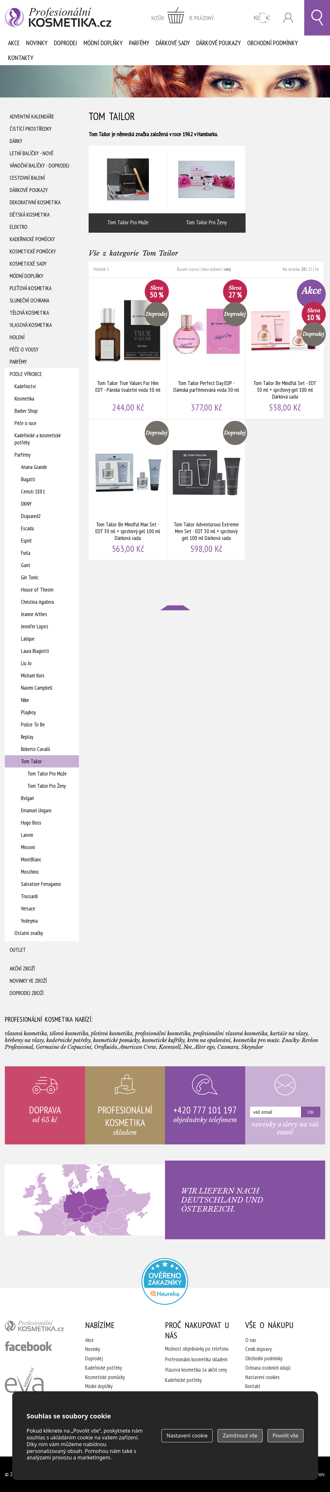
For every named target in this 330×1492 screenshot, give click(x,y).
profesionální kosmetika (37, 1327)
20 (303, 269)
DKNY (26, 503)
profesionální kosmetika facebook (28, 1346)
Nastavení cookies (262, 1377)
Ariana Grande (34, 467)
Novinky (36, 43)
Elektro (18, 226)
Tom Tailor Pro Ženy (46, 785)
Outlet (18, 949)
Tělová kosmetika (29, 312)
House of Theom (37, 589)
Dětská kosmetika (30, 214)
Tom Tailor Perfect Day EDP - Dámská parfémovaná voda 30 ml (206, 348)
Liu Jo (26, 663)
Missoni (28, 847)
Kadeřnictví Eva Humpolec (24, 1387)
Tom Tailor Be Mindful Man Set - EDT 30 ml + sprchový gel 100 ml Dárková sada (128, 489)
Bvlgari (27, 798)
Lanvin (27, 834)
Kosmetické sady (28, 263)
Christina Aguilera (37, 601)
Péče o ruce (25, 423)
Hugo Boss (31, 822)
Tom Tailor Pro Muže (47, 773)
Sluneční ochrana (29, 300)
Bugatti (28, 479)
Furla (25, 552)
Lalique (27, 638)
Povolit (285, 1435)
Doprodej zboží (27, 993)
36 (317, 269)
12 (310, 269)
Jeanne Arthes (34, 614)
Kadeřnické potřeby (103, 1367)
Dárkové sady (173, 43)
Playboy (28, 712)
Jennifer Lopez (34, 626)
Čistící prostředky (31, 128)
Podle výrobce (26, 374)
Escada (27, 528)
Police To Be (33, 724)
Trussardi (29, 896)
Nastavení (187, 1435)
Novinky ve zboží (28, 980)
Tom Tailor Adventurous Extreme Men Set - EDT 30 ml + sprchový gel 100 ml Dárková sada (206, 489)
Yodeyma (29, 920)
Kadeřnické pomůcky (32, 239)
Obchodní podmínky (272, 43)
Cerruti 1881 (33, 491)
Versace (28, 908)
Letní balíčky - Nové (31, 153)
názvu (194, 269)
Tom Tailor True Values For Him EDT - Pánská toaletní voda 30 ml (128, 348)
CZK (262, 18)
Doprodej (65, 43)
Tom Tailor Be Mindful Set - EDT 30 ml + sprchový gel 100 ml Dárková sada (285, 348)
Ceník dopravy (258, 1349)
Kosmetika (24, 398)
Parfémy (139, 43)
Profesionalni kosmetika (164, 1281)
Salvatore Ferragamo (41, 884)
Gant (25, 565)
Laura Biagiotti (35, 651)
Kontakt (252, 1386)
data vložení (211, 269)
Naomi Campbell (37, 687)
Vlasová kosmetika (31, 325)
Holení (17, 337)
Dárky (16, 141)
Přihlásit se (288, 18)
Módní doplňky (102, 43)
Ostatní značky (29, 933)
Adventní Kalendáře (32, 116)
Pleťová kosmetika (31, 288)
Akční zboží (22, 968)
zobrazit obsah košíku (182, 17)
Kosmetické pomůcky (33, 251)
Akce (14, 43)
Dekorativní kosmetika (35, 202)
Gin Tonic (29, 577)
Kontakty (20, 58)
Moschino (30, 871)
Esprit (26, 540)
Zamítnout (240, 1435)
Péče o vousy (24, 349)
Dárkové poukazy (218, 43)
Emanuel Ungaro (36, 810)
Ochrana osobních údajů (267, 1367)
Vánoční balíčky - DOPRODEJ (39, 165)
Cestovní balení (27, 177)
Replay (27, 736)
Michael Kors (32, 675)
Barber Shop (26, 410)
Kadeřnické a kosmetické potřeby (38, 439)
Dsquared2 (31, 516)
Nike (25, 700)
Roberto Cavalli (35, 749)
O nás (250, 1340)
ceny (227, 269)
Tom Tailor (31, 761)
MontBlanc (31, 859)
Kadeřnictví (25, 386)
